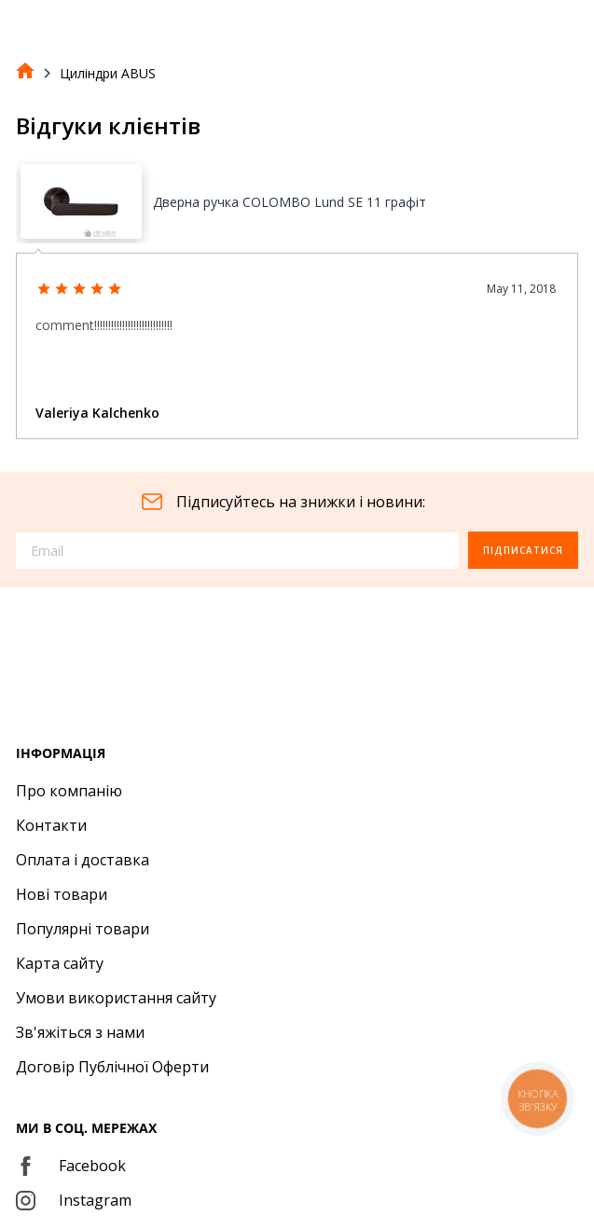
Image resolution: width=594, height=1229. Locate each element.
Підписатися (523, 550)
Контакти (51, 825)
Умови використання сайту (116, 997)
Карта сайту (60, 963)
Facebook (71, 1165)
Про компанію (69, 790)
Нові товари (61, 894)
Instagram (73, 1200)
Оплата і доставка (82, 859)
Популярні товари (82, 928)
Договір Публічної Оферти (112, 1066)
